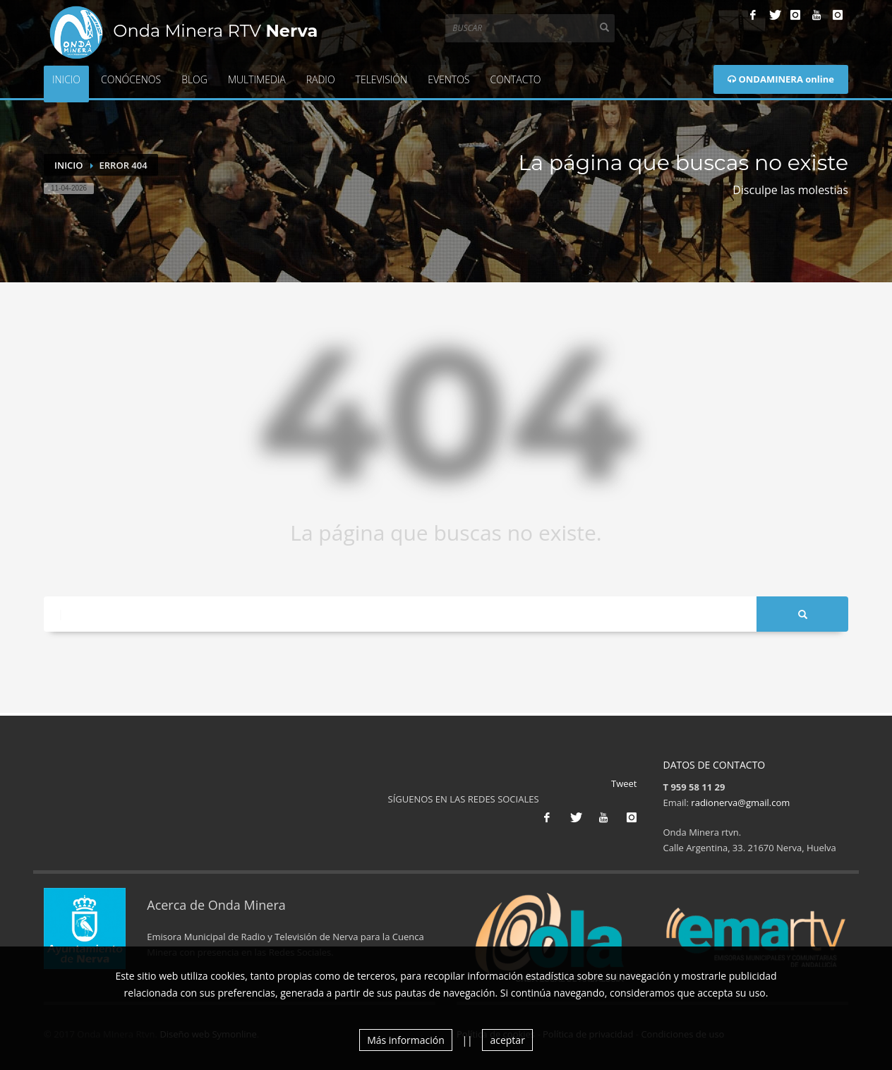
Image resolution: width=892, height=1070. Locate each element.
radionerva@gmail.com (740, 802)
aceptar (507, 1040)
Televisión (382, 79)
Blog (194, 79)
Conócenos (131, 79)
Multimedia (257, 79)
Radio (320, 79)
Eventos (448, 79)
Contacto (515, 79)
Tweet (624, 783)
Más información (406, 1040)
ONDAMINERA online (781, 79)
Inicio (66, 79)
